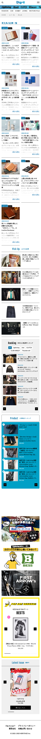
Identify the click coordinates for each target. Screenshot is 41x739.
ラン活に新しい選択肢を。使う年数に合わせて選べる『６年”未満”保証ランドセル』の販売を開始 (30, 139)
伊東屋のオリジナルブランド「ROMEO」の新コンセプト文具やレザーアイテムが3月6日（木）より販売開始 (10, 95)
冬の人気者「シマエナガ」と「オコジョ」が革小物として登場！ (10, 138)
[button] (4, 408)
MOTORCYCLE (34, 11)
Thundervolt (26, 350)
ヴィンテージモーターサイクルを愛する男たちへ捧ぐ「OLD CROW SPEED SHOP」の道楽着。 (28, 379)
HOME (4, 15)
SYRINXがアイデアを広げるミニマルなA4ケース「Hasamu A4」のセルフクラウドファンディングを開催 (10, 183)
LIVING (24, 11)
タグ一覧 (12, 15)
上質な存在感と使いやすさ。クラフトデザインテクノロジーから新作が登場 (30, 181)
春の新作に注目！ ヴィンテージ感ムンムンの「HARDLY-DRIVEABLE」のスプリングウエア (28, 369)
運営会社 (12, 729)
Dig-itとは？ (11, 726)
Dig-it (23, 28)
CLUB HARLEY (15, 350)
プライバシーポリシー (26, 726)
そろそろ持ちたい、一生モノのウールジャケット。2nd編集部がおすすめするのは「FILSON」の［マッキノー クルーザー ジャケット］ (28, 401)
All (10, 347)
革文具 (20, 15)
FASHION (5, 11)
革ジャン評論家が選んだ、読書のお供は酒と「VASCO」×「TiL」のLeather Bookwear (10, 227)
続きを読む (16, 64)
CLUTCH (29, 347)
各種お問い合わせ (25, 729)
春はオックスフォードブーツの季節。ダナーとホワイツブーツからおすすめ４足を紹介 (27, 390)
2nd (23, 347)
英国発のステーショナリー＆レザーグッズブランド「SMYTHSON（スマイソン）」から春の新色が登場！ (30, 95)
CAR (11, 11)
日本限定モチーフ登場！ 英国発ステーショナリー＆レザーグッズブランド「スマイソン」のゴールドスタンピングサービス (30, 50)
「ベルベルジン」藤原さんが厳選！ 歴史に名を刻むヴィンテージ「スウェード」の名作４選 (27, 358)
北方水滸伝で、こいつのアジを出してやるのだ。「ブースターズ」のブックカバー (10, 49)
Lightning (4, 28)
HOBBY (17, 11)
